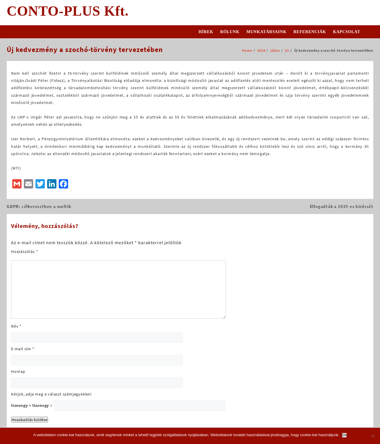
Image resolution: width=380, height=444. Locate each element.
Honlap (18, 371)
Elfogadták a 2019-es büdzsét (341, 206)
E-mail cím (22, 348)
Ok (344, 435)
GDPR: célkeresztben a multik (39, 206)
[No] (373, 436)
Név (16, 326)
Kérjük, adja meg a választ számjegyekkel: (51, 394)
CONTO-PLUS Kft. (68, 11)
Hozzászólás (24, 251)
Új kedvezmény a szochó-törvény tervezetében (85, 49)
